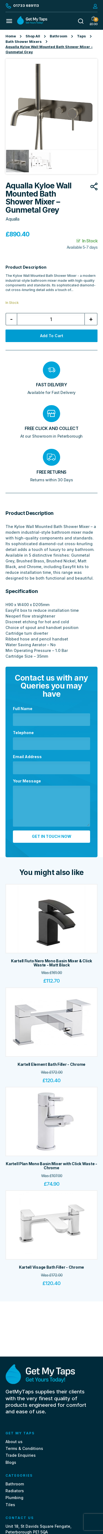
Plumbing (14, 1497)
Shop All (33, 36)
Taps (81, 36)
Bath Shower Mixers (23, 42)
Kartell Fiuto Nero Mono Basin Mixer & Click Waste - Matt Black (51, 963)
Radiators (14, 1490)
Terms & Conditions (24, 1448)
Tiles (10, 1504)
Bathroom (58, 36)
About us (14, 1441)
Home (10, 36)
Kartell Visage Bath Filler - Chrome (51, 1267)
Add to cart (51, 335)
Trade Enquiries (20, 1455)
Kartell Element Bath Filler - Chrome (51, 1064)
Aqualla (12, 219)
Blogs (10, 1462)
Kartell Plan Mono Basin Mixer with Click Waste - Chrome (51, 1165)
